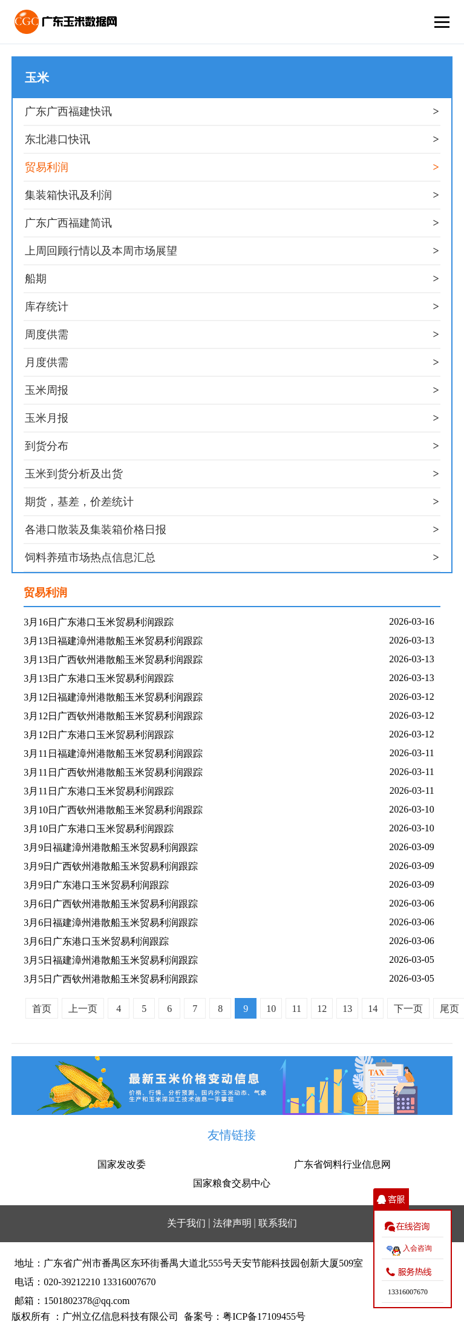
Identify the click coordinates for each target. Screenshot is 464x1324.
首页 (41, 1008)
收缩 (391, 1199)
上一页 (82, 1008)
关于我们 (186, 1223)
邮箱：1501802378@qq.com (72, 1301)
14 (372, 1008)
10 (271, 1008)
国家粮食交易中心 (231, 1183)
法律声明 (232, 1223)
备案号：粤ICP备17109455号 (245, 1316)
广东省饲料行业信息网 (342, 1164)
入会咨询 (417, 1248)
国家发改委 (121, 1164)
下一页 (408, 1008)
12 (322, 1008)
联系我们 (277, 1223)
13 (347, 1008)
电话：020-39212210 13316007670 (85, 1282)
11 (296, 1008)
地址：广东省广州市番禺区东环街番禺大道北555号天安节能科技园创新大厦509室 (189, 1263)
